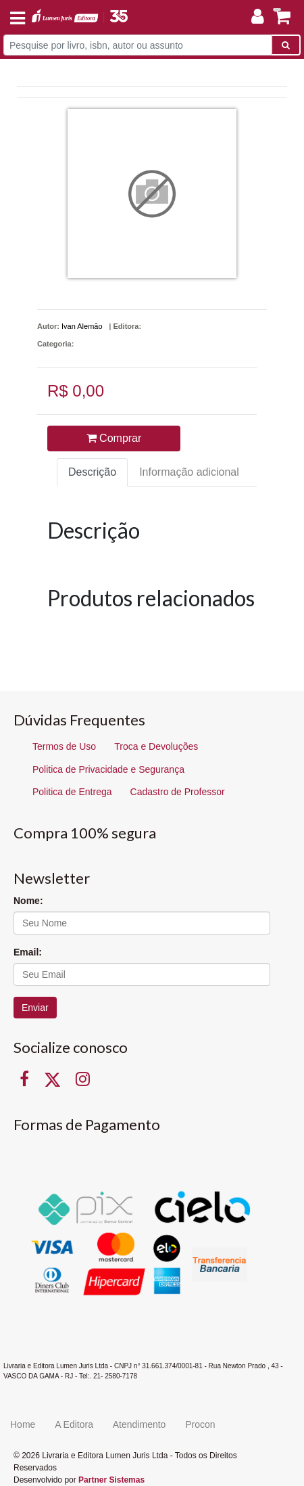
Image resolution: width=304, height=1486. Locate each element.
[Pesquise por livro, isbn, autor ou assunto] (137, 45)
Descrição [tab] (92, 472)
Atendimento (139, 1424)
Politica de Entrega (72, 791)
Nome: (28, 900)
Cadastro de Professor (177, 791)
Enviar (35, 1007)
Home (22, 1424)
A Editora (74, 1424)
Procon (200, 1424)
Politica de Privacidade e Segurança (108, 769)
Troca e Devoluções (156, 746)
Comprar (114, 438)
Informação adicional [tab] (189, 472)
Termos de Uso (64, 746)
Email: (28, 952)
